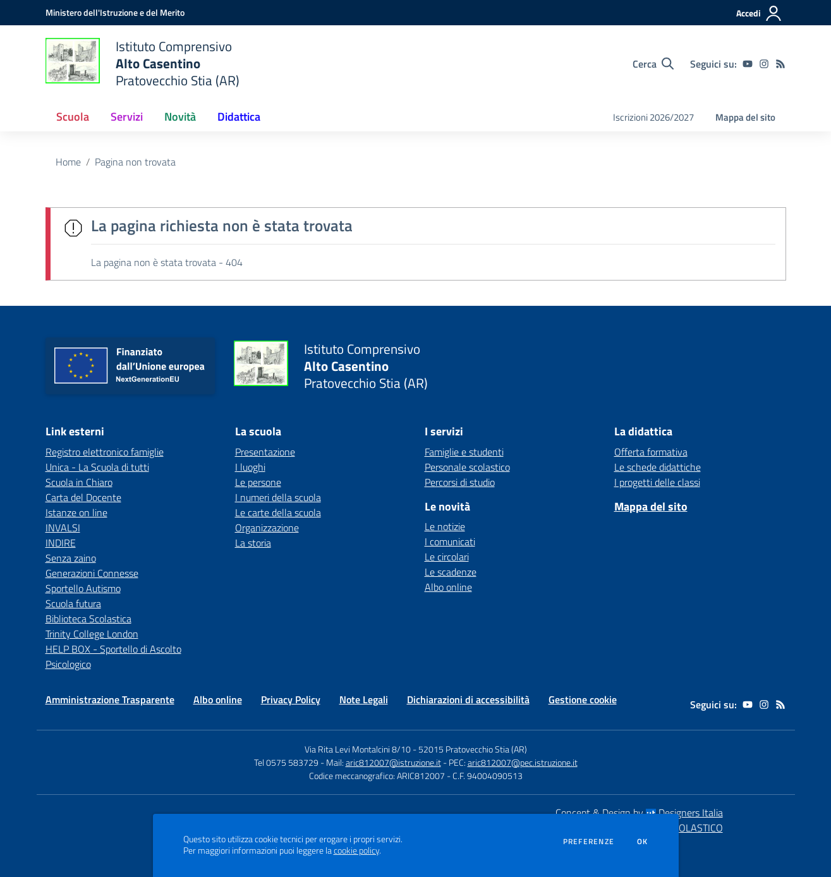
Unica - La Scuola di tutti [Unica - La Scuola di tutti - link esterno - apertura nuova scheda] (97, 467)
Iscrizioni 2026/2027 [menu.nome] (653, 117)
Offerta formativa (651, 451)
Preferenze (588, 841)
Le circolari (447, 556)
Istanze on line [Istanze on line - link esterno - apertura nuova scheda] (76, 512)
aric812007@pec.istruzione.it (523, 762)
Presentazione (265, 451)
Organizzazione (267, 527)
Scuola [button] (72, 116)
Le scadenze (450, 571)
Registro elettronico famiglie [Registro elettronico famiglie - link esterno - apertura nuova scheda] (104, 451)
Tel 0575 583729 (286, 762)
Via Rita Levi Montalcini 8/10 (358, 749)
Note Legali (363, 699)
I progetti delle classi (657, 482)
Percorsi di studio (460, 482)
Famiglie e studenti (464, 451)
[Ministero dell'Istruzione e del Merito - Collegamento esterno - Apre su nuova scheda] (115, 12)
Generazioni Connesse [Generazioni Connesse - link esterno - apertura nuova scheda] (91, 573)
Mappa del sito (745, 117)
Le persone (258, 482)
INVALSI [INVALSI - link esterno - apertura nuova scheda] (62, 527)
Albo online (448, 587)
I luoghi (250, 467)
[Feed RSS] (780, 64)
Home (68, 161)
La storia (253, 542)
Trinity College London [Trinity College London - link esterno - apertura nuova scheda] (91, 633)
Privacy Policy (290, 699)
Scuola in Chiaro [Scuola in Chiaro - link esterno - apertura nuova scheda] (78, 482)
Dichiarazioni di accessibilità (468, 699)
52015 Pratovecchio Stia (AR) (472, 749)
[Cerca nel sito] (653, 64)
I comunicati (450, 541)
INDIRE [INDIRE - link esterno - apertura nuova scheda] (60, 542)
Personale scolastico (467, 467)
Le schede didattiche (657, 467)
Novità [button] (180, 116)
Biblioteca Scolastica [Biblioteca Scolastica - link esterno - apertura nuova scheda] (88, 618)
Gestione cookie (583, 699)
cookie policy (356, 850)
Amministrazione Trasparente (109, 699)
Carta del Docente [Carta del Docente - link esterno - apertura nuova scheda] (83, 497)
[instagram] (764, 64)
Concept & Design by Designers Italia (639, 812)
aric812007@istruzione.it (393, 762)
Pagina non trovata (135, 161)
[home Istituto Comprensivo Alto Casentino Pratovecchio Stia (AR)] (142, 63)
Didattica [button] (238, 116)
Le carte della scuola (278, 512)
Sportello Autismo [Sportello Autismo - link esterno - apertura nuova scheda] (83, 588)
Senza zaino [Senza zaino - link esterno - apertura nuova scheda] (70, 558)
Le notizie (445, 526)
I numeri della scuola (278, 497)
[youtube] (747, 64)
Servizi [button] (127, 116)
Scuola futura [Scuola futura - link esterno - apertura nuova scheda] (73, 603)
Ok (642, 841)
